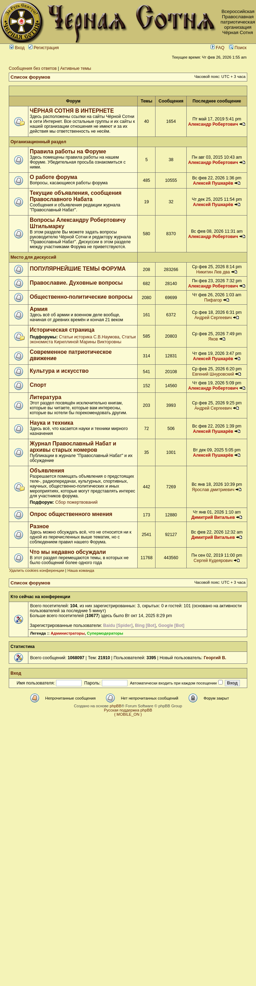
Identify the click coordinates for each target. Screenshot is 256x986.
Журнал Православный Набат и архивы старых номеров (73, 447)
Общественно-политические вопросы (81, 297)
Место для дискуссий (33, 257)
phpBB (116, 706)
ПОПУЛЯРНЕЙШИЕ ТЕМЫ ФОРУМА (78, 269)
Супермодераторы (105, 633)
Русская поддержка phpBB (128, 710)
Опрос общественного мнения (71, 514)
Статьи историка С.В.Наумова (89, 337)
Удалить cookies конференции (36, 570)
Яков (213, 339)
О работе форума (53, 177)
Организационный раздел (38, 141)
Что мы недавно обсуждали (68, 552)
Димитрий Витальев (213, 517)
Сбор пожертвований (76, 502)
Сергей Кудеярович (213, 560)
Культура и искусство (59, 371)
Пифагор (213, 300)
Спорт (38, 385)
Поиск (238, 47)
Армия (39, 309)
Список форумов (30, 77)
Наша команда (80, 570)
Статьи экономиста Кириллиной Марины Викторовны (83, 339)
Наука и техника (51, 423)
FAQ (217, 47)
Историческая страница (62, 330)
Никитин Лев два (213, 272)
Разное (39, 526)
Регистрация (43, 47)
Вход (17, 47)
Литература (45, 397)
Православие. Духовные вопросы (76, 283)
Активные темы (75, 68)
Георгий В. (215, 657)
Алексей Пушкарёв (213, 183)
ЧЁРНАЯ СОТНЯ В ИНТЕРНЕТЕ (72, 111)
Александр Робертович (213, 124)
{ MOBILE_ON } (128, 714)
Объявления (47, 471)
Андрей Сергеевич (213, 317)
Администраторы (68, 633)
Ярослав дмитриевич (213, 489)
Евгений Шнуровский (213, 374)
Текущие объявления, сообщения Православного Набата (76, 196)
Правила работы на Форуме (68, 151)
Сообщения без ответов (33, 68)
